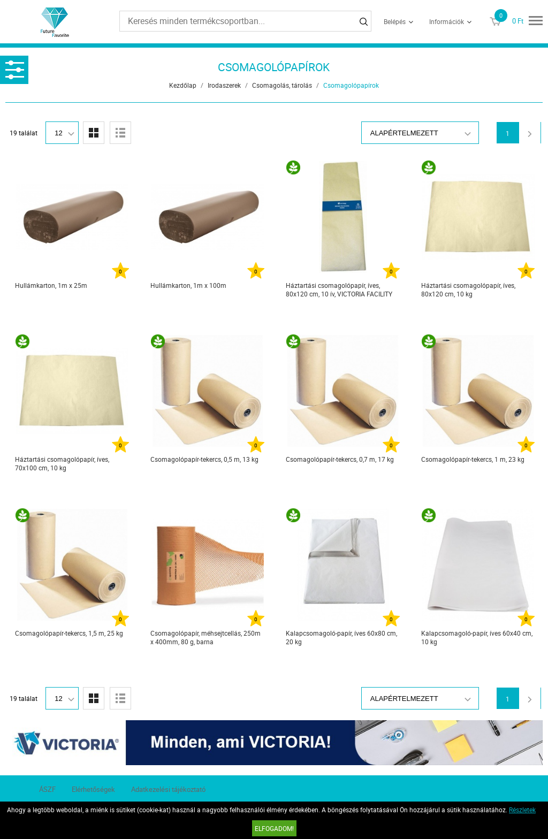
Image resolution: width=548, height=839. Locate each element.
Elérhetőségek (93, 789)
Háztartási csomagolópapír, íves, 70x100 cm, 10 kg (62, 463)
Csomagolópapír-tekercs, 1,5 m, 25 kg (69, 633)
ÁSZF (47, 789)
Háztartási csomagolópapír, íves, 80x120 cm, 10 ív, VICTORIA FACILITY (339, 289)
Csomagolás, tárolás (282, 85)
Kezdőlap (182, 85)
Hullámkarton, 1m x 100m (188, 285)
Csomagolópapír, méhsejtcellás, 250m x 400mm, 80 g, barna (205, 637)
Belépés (395, 21)
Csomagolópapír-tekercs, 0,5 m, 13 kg (204, 459)
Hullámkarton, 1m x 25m (51, 285)
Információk (446, 21)
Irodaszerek (224, 85)
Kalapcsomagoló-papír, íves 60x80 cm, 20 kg (341, 637)
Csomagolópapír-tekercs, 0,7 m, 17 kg (340, 459)
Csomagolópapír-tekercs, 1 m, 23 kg (472, 459)
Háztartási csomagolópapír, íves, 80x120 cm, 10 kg (468, 289)
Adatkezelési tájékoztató (168, 789)
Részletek (522, 809)
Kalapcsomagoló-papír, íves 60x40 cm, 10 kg (476, 637)
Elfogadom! (274, 828)
